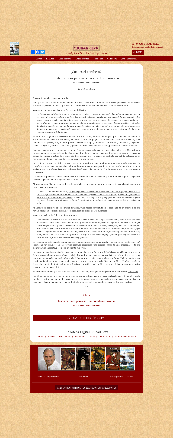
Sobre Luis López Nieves (48, 376)
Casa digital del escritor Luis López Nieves (86, 53)
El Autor (50, 58)
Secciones (98, 58)
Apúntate (137, 52)
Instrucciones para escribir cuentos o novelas (86, 301)
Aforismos (79, 336)
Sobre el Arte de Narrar (126, 336)
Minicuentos (65, 336)
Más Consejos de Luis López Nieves (86, 318)
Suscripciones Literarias (121, 376)
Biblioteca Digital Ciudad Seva (86, 332)
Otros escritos (82, 58)
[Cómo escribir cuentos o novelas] (86, 305)
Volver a (86, 295)
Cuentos (39, 336)
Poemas (51, 336)
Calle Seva (112, 58)
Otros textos (105, 336)
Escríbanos (83, 376)
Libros (39, 58)
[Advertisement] (86, 21)
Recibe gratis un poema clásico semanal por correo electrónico (86, 387)
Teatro (91, 336)
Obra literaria (65, 58)
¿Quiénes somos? (129, 58)
